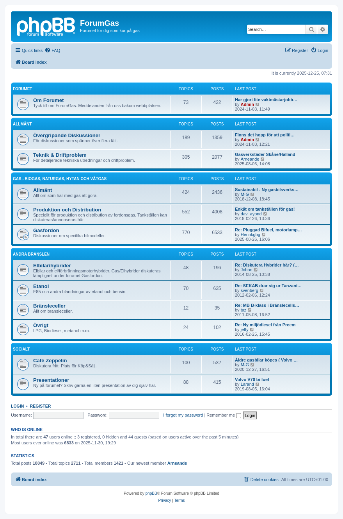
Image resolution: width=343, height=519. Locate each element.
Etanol (41, 286)
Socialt (21, 349)
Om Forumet (48, 100)
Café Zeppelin (50, 360)
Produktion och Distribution (67, 210)
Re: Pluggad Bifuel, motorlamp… (268, 229)
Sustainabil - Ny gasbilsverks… (267, 189)
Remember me (223, 415)
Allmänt (22, 124)
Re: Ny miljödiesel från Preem (265, 324)
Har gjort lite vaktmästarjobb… (266, 99)
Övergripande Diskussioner (66, 135)
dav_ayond (251, 213)
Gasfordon (46, 230)
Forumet (22, 89)
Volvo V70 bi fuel (252, 379)
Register (40, 406)
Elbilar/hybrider (52, 265)
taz (244, 310)
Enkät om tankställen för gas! (265, 209)
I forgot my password (183, 415)
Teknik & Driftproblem (60, 155)
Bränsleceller (49, 306)
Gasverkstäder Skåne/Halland (265, 154)
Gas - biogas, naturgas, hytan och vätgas (60, 179)
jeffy (245, 329)
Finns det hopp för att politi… (265, 134)
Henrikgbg (250, 234)
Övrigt (40, 325)
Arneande (250, 159)
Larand (247, 384)
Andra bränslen (31, 254)
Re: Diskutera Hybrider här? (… (267, 265)
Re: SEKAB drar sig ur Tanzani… (268, 285)
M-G (245, 194)
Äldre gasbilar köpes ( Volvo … (266, 360)
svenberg (249, 290)
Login (17, 406)
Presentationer (51, 380)
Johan (246, 269)
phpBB (151, 493)
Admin (247, 104)
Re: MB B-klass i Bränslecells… (267, 305)
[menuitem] (52, 50)
